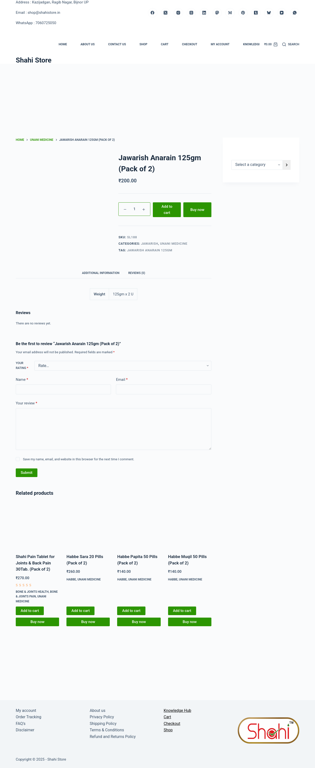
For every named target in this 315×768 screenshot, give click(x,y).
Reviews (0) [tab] (136, 273)
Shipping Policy (103, 723)
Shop (143, 44)
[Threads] (191, 12)
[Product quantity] (134, 209)
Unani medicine (173, 243)
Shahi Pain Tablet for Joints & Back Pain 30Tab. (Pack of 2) (35, 563)
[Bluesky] (269, 12)
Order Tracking (28, 717)
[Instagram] (178, 12)
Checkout (189, 44)
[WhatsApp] (294, 12)
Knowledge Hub (255, 44)
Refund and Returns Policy (113, 736)
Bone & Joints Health (32, 591)
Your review (26, 403)
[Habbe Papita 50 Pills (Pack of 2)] (138, 525)
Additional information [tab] (100, 273)
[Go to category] (287, 165)
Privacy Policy (102, 717)
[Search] (290, 44)
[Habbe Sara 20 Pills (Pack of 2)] (88, 525)
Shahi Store (33, 60)
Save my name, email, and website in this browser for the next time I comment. (78, 459)
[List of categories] (257, 165)
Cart (165, 44)
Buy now (197, 210)
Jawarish (149, 243)
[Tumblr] (256, 12)
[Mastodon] (217, 12)
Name (22, 380)
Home (63, 44)
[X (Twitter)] (165, 12)
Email (121, 380)
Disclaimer (25, 730)
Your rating (22, 365)
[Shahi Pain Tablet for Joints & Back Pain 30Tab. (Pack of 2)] (37, 525)
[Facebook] (152, 12)
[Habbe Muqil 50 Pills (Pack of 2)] (189, 525)
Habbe (71, 579)
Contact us (117, 44)
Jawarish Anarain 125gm (149, 250)
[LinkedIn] (204, 12)
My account (220, 44)
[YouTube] (281, 12)
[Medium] (230, 12)
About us (87, 44)
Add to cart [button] (30, 610)
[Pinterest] (243, 12)
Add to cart (166, 209)
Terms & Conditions (107, 730)
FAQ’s (20, 723)
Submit (26, 472)
